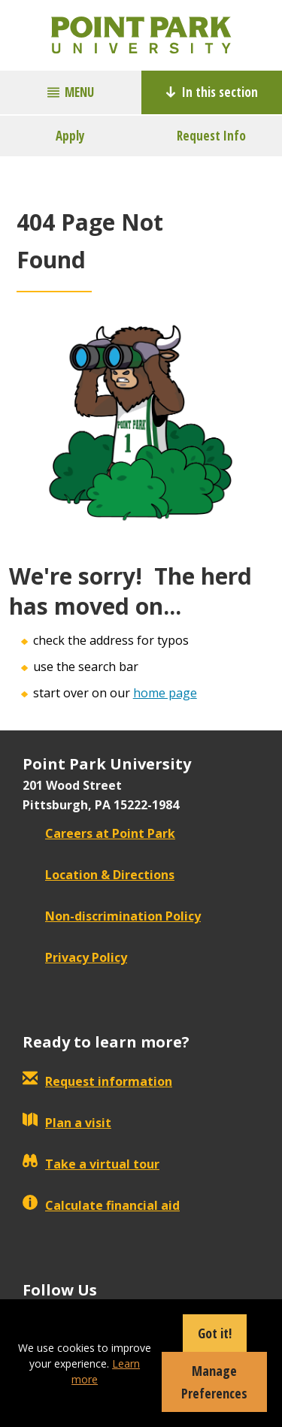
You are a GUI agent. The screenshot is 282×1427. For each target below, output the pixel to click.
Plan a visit (67, 1122)
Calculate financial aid (101, 1205)
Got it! (215, 1333)
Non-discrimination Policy (112, 916)
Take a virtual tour (91, 1164)
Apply (70, 135)
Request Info (211, 135)
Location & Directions (98, 874)
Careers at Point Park (99, 833)
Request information (97, 1081)
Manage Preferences (214, 1382)
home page (165, 693)
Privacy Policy (75, 957)
